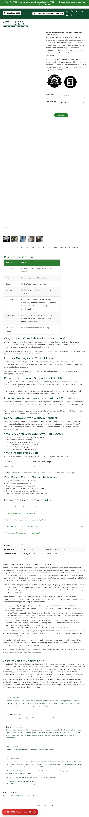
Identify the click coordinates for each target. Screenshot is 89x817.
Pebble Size (50, 94)
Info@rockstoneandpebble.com (50, 14)
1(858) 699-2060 (13, 13)
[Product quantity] (49, 115)
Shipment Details (60, 248)
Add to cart (61, 115)
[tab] (14, 248)
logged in (17, 795)
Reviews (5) (73, 248)
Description (13, 248)
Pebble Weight (51, 101)
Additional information (30, 248)
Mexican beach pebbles (34, 371)
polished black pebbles (67, 351)
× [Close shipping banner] (34, 812)
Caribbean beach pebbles (54, 411)
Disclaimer (46, 248)
